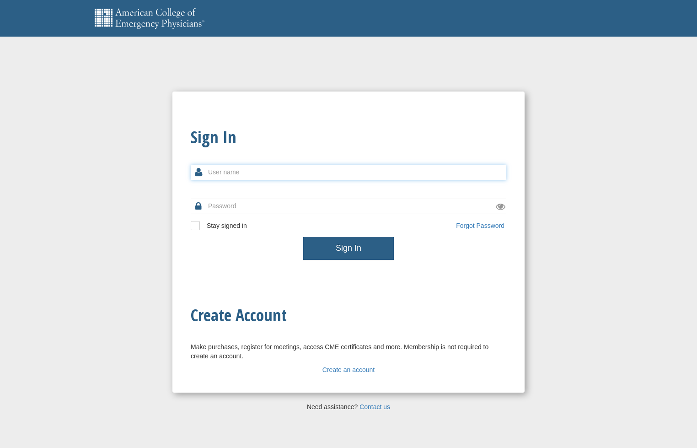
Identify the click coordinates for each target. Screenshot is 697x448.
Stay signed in (219, 225)
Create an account (348, 369)
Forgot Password (480, 225)
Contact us (374, 406)
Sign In (348, 248)
